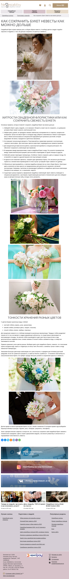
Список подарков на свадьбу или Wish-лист (32, 544)
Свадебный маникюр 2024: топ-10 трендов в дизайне (33, 528)
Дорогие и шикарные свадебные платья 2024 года (34, 535)
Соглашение (55, 559)
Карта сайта (55, 532)
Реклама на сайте (57, 554)
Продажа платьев (57, 11)
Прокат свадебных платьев (59, 521)
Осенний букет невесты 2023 (28, 521)
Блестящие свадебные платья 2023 (30, 541)
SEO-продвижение (9, 576)
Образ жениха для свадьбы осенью (30, 518)
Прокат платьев (34, 11)
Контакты (54, 557)
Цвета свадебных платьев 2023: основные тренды (34, 532)
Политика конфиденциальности (58, 562)
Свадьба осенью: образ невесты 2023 (31, 524)
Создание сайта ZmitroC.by (14, 573)
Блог (53, 529)
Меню (60, 5)
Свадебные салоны (12, 11)
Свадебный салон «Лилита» (8, 519)
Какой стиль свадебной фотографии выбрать (33, 538)
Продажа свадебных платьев (57, 525)
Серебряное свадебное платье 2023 (30, 547)
